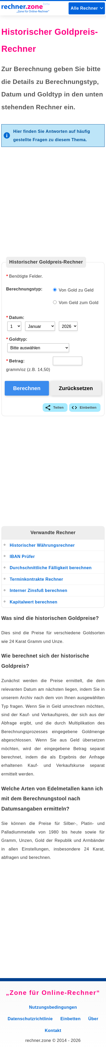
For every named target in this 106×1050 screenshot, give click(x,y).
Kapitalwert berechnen (33, 602)
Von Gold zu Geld (73, 290)
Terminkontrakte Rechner (36, 579)
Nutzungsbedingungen (53, 1007)
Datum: (15, 317)
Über (93, 1018)
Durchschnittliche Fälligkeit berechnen (51, 567)
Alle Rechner (84, 8)
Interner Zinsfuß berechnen (38, 590)
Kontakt (53, 1030)
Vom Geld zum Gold (75, 302)
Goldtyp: (16, 339)
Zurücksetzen (76, 388)
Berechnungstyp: (24, 289)
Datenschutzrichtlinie (30, 1018)
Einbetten (88, 407)
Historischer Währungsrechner (42, 545)
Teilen (58, 407)
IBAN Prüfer (22, 556)
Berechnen (27, 388)
